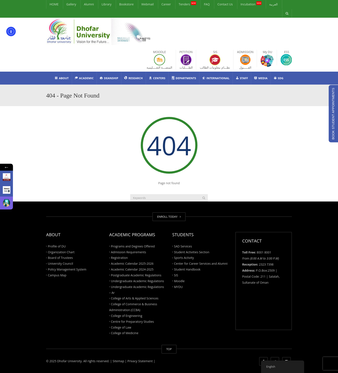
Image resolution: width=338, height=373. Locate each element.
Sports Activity (184, 258)
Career (166, 4)
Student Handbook (187, 269)
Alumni (89, 4)
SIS (176, 275)
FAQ (207, 4)
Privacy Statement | (141, 361)
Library (106, 4)
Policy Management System (67, 269)
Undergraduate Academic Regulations (137, 281)
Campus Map (57, 275)
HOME (54, 4)
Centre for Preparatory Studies (132, 321)
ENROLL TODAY (169, 217)
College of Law (121, 327)
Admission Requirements (128, 252)
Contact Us (225, 4)
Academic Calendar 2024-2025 (132, 269)
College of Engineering (126, 316)
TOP (169, 349)
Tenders (187, 3)
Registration (119, 258)
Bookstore (126, 4)
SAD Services (183, 246)
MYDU (178, 287)
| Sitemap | (118, 361)
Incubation (251, 3)
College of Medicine (124, 333)
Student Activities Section (191, 252)
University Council (60, 263)
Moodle (179, 281)
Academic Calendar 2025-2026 (132, 263)
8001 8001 (264, 252)
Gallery (71, 4)
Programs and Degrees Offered (133, 246)
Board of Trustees (60, 258)
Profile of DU (57, 246)
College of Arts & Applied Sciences (134, 298)
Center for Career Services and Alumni (201, 263)
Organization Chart (61, 252)
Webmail (147, 4)
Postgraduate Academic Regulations (136, 275)
